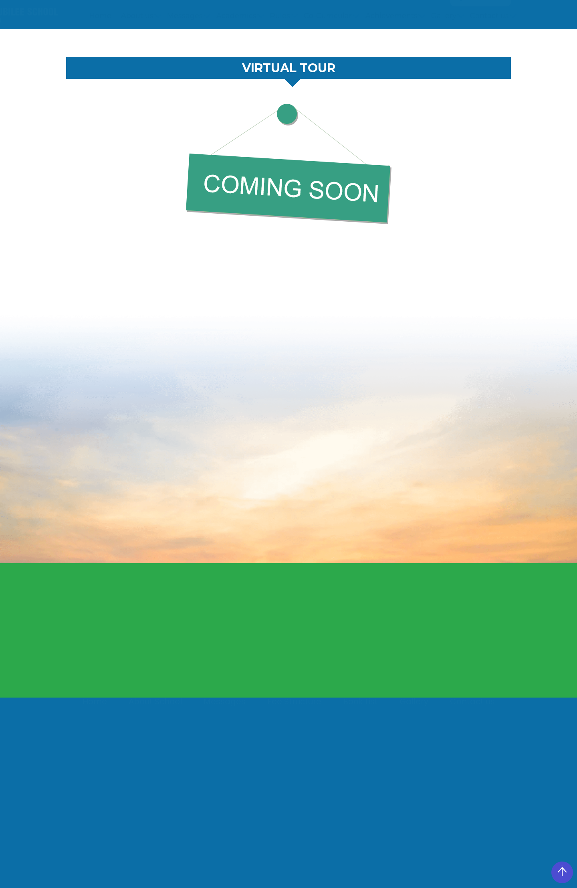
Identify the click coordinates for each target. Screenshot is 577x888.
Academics (236, 42)
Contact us (489, 42)
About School (155, 703)
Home (100, 42)
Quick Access (478, 14)
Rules (280, 42)
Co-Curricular (328, 42)
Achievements (391, 42)
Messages (185, 42)
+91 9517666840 (287, 11)
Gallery (443, 42)
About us (137, 42)
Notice (350, 11)
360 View (409, 11)
